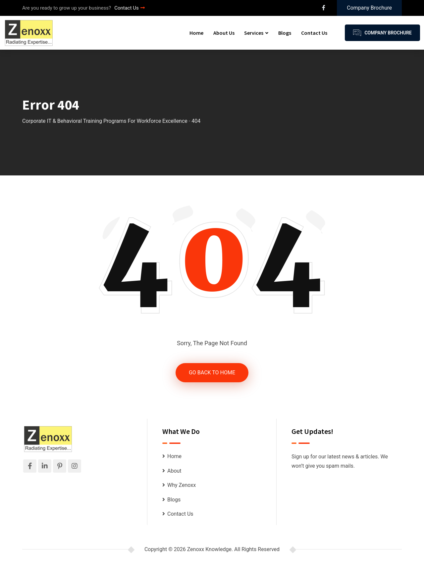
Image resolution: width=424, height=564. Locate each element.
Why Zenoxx (181, 485)
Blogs (284, 32)
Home (196, 32)
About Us (224, 32)
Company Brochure (369, 8)
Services (253, 32)
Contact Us (129, 8)
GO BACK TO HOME (212, 372)
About (174, 471)
